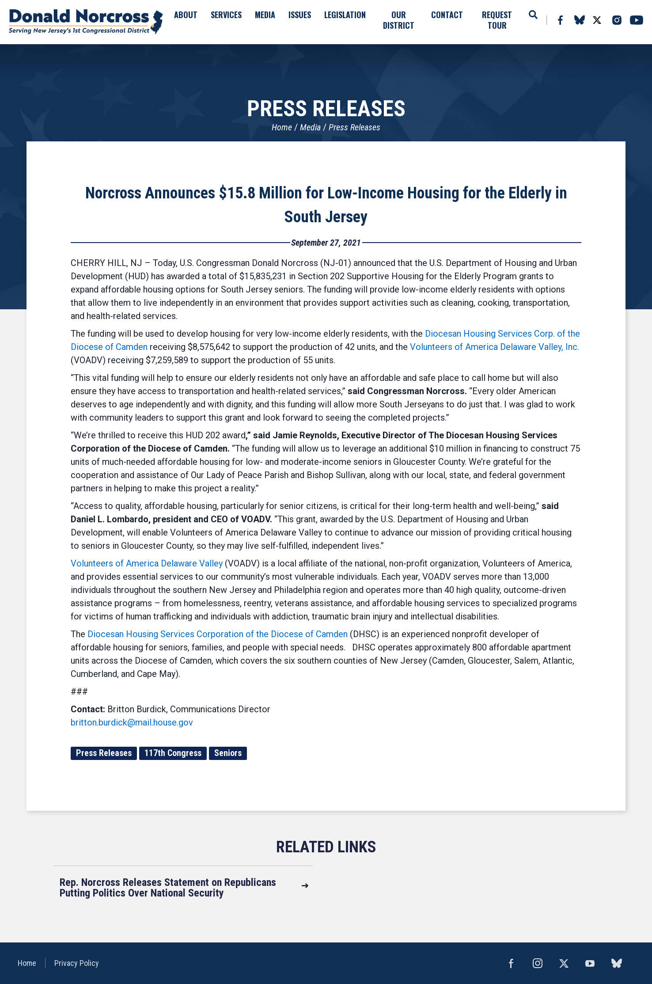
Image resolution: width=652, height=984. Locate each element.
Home (282, 127)
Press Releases (354, 127)
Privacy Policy (76, 963)
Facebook (559, 20)
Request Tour (497, 20)
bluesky (579, 20)
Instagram (616, 20)
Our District (398, 20)
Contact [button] (447, 14)
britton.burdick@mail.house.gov (132, 722)
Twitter (596, 20)
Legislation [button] (345, 14)
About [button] (185, 14)
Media (310, 127)
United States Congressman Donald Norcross (86, 22)
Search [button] (533, 15)
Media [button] (265, 14)
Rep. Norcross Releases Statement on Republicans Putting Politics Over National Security (168, 887)
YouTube (636, 20)
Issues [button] (299, 14)
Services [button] (226, 14)
